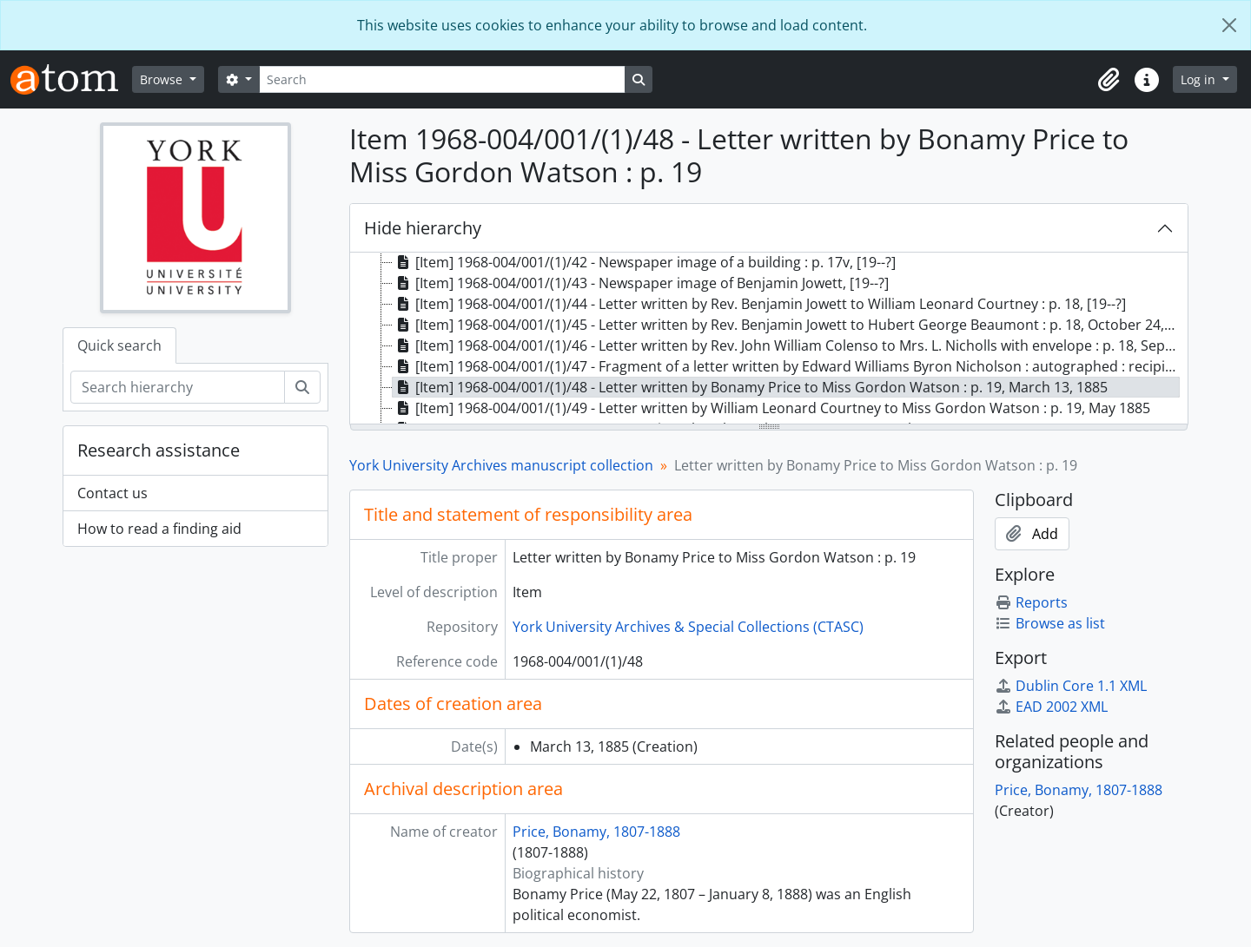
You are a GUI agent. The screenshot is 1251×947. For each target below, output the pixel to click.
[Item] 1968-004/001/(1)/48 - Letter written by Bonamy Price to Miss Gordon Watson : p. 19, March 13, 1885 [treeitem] (750, 387)
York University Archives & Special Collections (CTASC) (688, 626)
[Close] (1229, 25)
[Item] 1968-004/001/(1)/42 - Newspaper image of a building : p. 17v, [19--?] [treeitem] (644, 262)
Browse (163, 79)
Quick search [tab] (119, 345)
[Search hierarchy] (177, 387)
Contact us (112, 493)
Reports (1031, 602)
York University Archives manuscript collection (501, 465)
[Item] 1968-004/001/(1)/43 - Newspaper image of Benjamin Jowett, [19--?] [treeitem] (641, 283)
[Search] (442, 79)
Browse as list (1050, 623)
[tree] (769, 339)
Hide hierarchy (422, 228)
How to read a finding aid (159, 528)
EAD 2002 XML (1051, 706)
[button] (1108, 80)
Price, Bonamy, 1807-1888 (596, 831)
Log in (1200, 79)
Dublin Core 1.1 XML (1071, 685)
